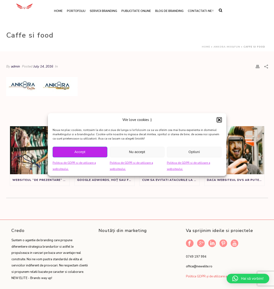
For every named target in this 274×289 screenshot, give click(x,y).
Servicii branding (103, 11)
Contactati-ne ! (200, 11)
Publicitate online (136, 11)
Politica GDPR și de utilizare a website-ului (215, 276)
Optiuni (194, 152)
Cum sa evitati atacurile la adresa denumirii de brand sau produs (170, 180)
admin (15, 66)
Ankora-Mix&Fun (227, 46)
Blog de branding (169, 11)
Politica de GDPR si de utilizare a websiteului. (74, 166)
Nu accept (137, 152)
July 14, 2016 (43, 66)
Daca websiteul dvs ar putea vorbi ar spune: (235, 180)
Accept (80, 152)
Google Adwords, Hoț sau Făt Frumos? (106, 180)
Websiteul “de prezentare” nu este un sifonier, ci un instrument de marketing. (41, 180)
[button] (219, 119)
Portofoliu (76, 11)
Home (58, 11)
